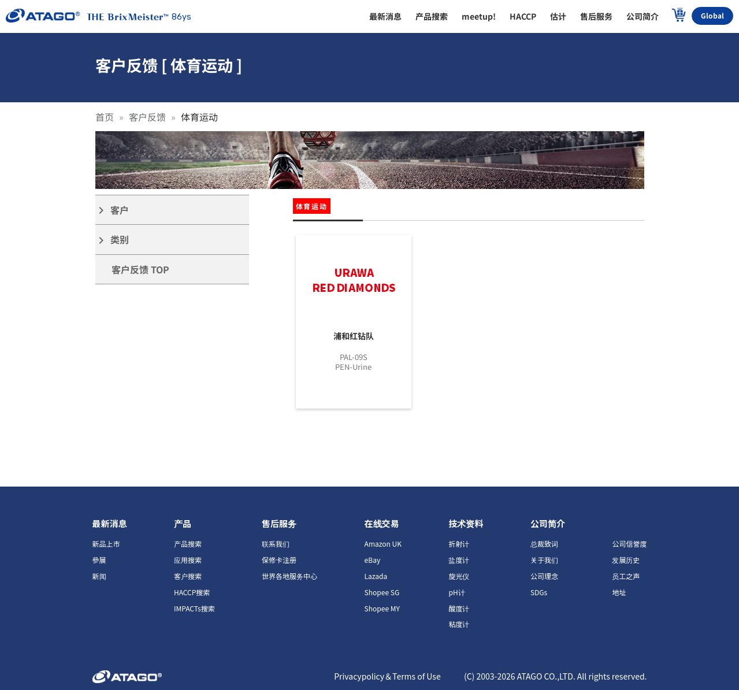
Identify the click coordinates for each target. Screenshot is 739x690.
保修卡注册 (279, 560)
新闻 (99, 576)
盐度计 (458, 560)
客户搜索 (188, 576)
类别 (112, 239)
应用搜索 (188, 560)
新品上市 (106, 543)
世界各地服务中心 (289, 576)
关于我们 (544, 560)
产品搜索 (188, 543)
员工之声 (626, 576)
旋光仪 (458, 576)
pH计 (456, 592)
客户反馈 (147, 117)
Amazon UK (383, 543)
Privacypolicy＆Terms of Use (387, 676)
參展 (99, 560)
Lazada (376, 576)
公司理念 (544, 576)
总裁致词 (544, 543)
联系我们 (275, 543)
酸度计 (458, 608)
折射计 (458, 543)
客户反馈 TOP (140, 269)
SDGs (538, 592)
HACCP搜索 (192, 592)
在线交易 (382, 523)
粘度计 (458, 624)
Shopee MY (382, 608)
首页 (104, 117)
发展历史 (626, 560)
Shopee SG (382, 592)
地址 (619, 592)
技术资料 (465, 523)
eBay (373, 560)
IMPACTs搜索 (194, 608)
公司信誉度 (629, 543)
